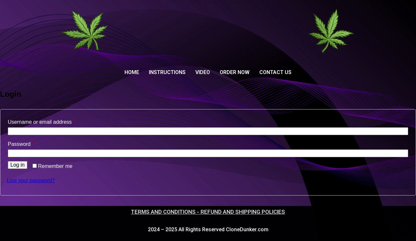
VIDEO (202, 72)
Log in (17, 165)
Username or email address (52, 121)
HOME (131, 72)
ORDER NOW (235, 72)
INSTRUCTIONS (167, 72)
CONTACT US (275, 72)
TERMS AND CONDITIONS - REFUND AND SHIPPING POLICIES (208, 212)
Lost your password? (31, 180)
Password (31, 143)
